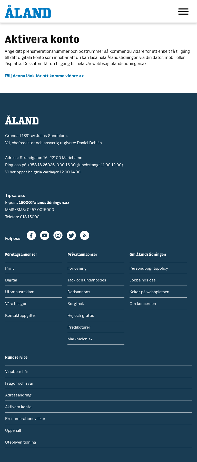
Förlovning (77, 268)
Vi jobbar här (16, 371)
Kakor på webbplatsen (149, 291)
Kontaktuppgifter (20, 315)
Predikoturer (78, 327)
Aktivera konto (18, 406)
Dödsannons (78, 291)
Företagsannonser (21, 254)
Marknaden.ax (80, 339)
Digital (11, 280)
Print (9, 268)
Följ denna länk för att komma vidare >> (44, 76)
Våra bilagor (16, 303)
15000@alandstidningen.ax (44, 202)
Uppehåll (13, 430)
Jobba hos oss (143, 280)
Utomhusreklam (19, 291)
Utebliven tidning (20, 442)
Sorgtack (75, 303)
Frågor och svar (19, 383)
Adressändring (18, 395)
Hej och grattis (80, 315)
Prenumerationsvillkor (25, 418)
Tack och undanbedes (86, 280)
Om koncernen (143, 303)
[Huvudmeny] (183, 12)
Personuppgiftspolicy (149, 268)
